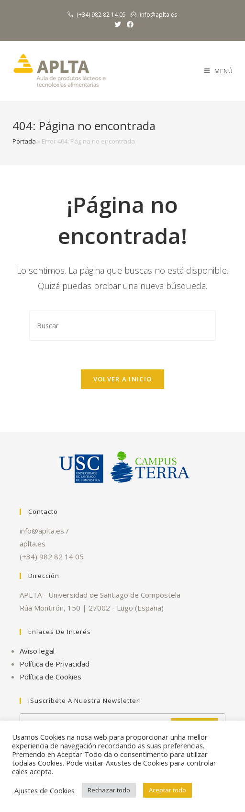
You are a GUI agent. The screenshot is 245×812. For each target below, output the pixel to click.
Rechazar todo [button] (109, 790)
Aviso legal (37, 651)
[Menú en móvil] (218, 71)
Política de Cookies (50, 676)
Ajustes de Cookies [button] (44, 790)
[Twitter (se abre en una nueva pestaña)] (117, 24)
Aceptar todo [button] (167, 790)
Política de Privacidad (54, 663)
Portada (24, 141)
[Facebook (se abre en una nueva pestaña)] (129, 24)
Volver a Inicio (122, 379)
